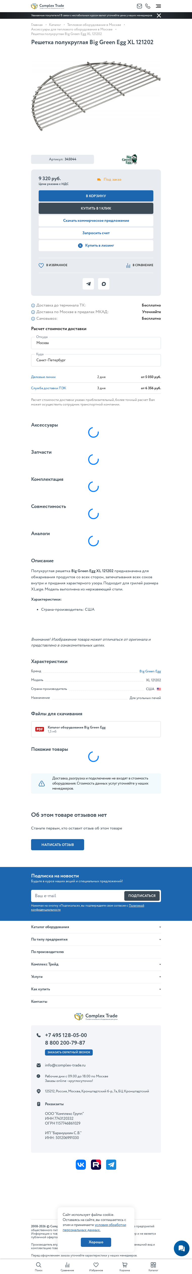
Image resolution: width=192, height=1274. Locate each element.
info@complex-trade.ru (65, 1065)
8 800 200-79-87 (65, 1043)
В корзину (96, 196)
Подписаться (142, 895)
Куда (39, 354)
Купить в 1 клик (96, 208)
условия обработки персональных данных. (94, 1227)
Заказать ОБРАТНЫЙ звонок (68, 1052)
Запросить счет (96, 233)
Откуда (41, 337)
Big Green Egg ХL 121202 (92, 571)
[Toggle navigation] (158, 5)
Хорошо (96, 1242)
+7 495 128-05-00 (66, 1035)
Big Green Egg (150, 671)
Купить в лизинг (96, 245)
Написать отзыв (57, 844)
